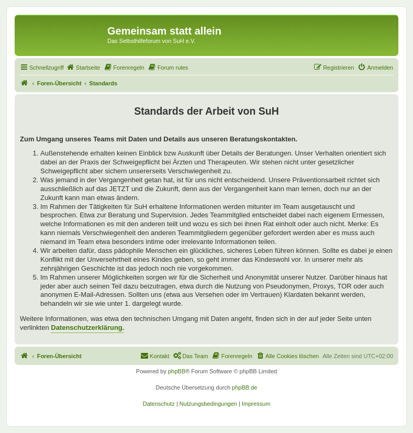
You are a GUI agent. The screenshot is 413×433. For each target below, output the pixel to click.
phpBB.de (244, 387)
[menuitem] (83, 67)
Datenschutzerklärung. (87, 327)
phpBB (176, 371)
